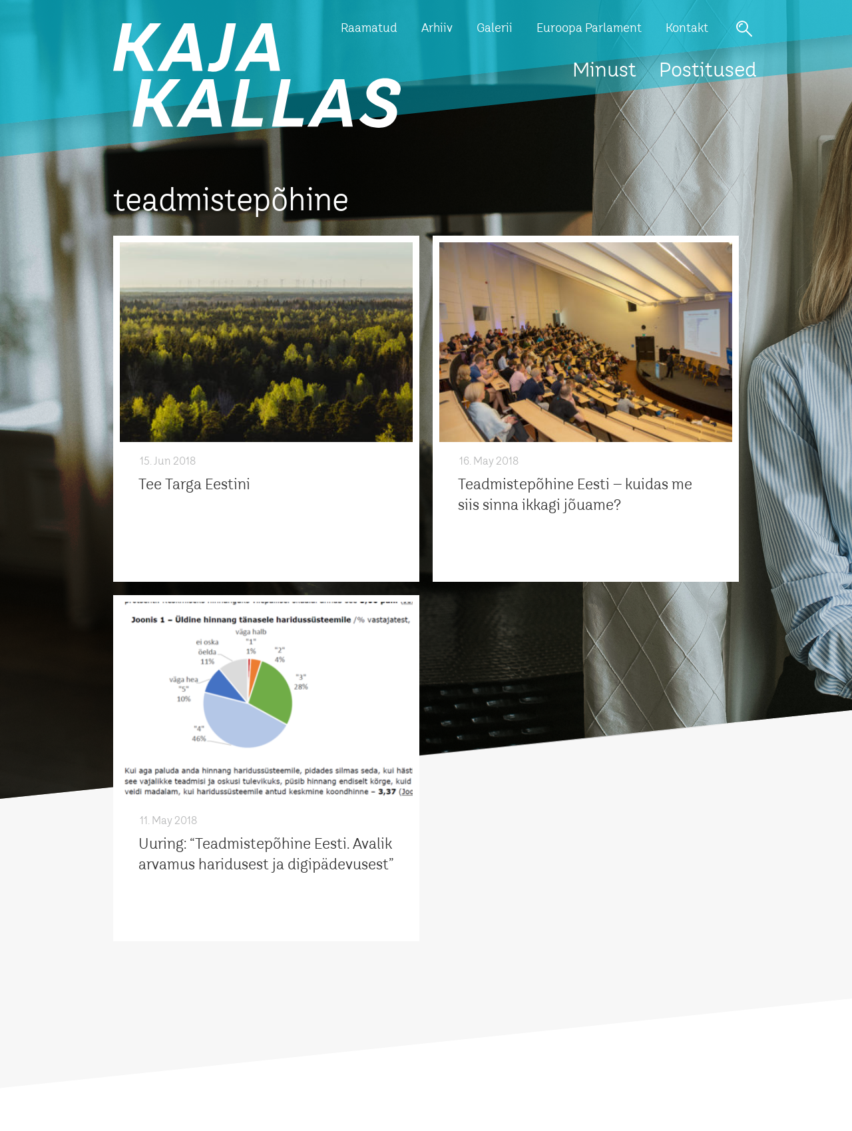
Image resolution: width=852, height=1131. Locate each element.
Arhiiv (437, 29)
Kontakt (687, 29)
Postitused (708, 71)
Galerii (495, 29)
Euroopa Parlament (589, 29)
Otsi (744, 28)
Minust (604, 71)
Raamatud (369, 29)
